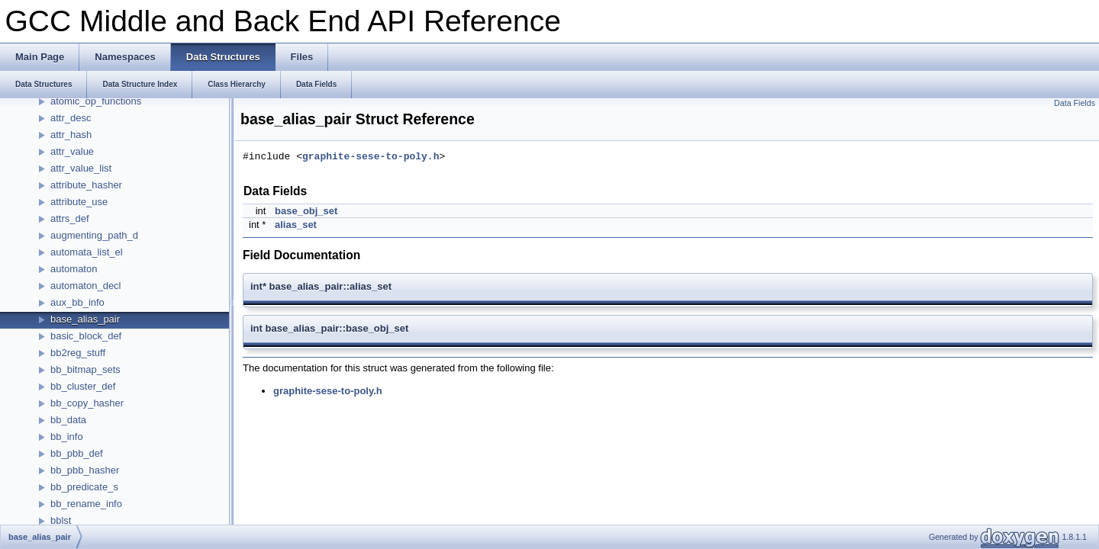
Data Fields (1074, 103)
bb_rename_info (86, 503)
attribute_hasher (86, 185)
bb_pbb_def (76, 453)
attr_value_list (80, 168)
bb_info (66, 436)
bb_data (68, 419)
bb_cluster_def (82, 386)
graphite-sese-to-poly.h (370, 157)
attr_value (72, 151)
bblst (60, 520)
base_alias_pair (85, 319)
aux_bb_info (77, 302)
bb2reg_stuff (77, 352)
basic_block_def (85, 336)
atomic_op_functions (95, 101)
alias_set (296, 224)
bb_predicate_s (84, 487)
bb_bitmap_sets (85, 369)
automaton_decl (85, 285)
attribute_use (79, 201)
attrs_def (69, 218)
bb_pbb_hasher (84, 470)
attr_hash (71, 134)
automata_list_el (86, 252)
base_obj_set (306, 211)
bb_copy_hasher (87, 403)
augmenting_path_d (94, 235)
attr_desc (70, 118)
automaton (73, 268)
